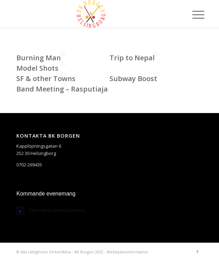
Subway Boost (133, 78)
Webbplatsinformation (127, 251)
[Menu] (193, 14)
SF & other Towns (45, 78)
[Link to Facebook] (197, 251)
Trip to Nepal (132, 57)
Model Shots (37, 68)
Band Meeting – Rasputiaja (62, 89)
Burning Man (38, 57)
